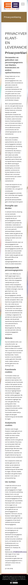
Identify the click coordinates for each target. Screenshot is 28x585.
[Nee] (26, 580)
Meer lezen (15, 582)
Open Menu (22, 4)
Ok (11, 582)
